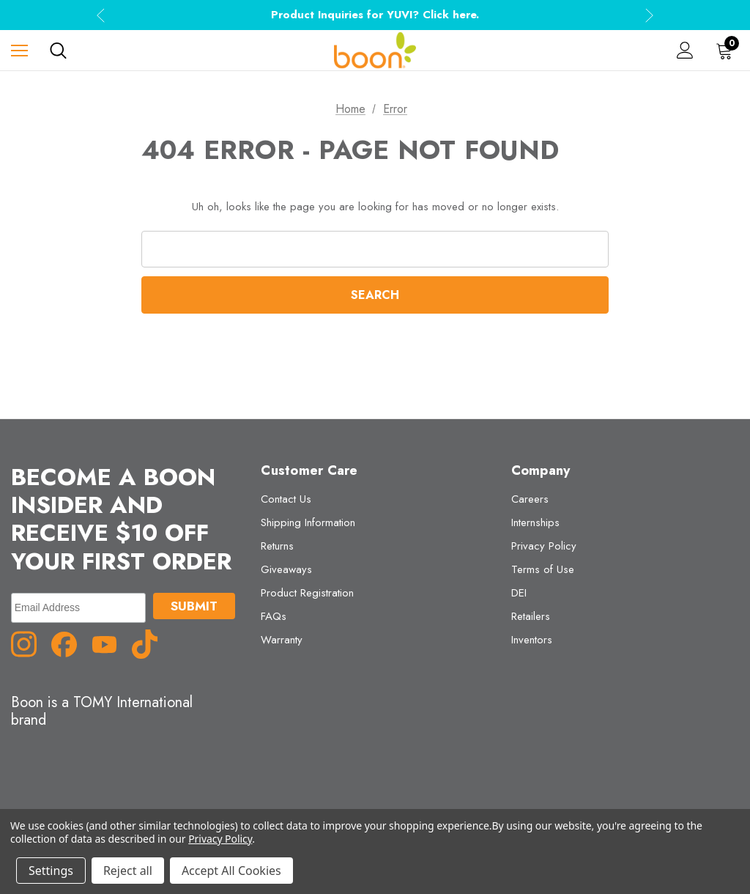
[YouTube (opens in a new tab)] (110, 643)
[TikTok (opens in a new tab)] (150, 643)
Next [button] (649, 15)
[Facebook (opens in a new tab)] (69, 643)
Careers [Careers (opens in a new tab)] (530, 499)
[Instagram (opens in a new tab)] (29, 643)
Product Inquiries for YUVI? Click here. (375, 14)
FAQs (273, 616)
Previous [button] (100, 15)
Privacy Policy (543, 546)
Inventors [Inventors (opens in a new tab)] (531, 640)
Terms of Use (542, 569)
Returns (277, 546)
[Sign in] (685, 50)
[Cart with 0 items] (727, 50)
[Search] (58, 50)
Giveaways (286, 569)
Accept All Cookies (231, 870)
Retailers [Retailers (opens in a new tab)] (530, 616)
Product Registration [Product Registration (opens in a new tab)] (307, 593)
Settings (51, 870)
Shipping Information (308, 522)
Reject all (127, 870)
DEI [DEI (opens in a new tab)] (519, 593)
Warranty (281, 640)
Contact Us (286, 499)
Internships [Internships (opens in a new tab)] (535, 522)
